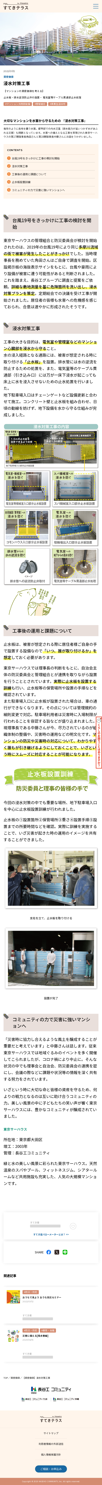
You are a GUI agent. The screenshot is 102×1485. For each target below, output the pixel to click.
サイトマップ (51, 1433)
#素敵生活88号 (58, 104)
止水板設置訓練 (21, 182)
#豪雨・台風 (48, 1330)
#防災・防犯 (30, 1292)
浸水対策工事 (20, 166)
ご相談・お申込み (51, 1469)
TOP (6, 1377)
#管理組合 (40, 104)
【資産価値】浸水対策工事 (36, 1377)
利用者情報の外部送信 (51, 1444)
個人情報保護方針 (51, 1454)
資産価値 (15, 1377)
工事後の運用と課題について (29, 174)
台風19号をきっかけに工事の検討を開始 (36, 158)
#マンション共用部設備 (17, 104)
